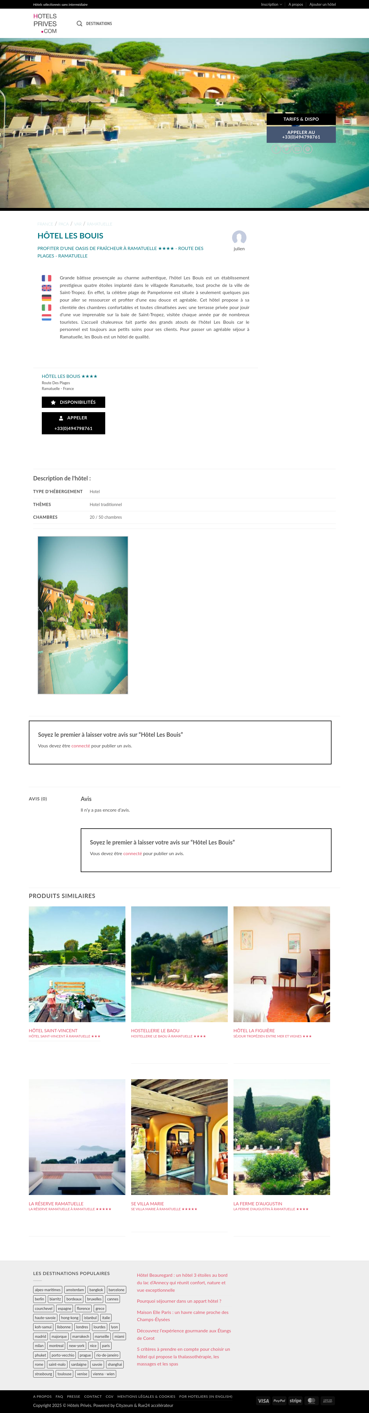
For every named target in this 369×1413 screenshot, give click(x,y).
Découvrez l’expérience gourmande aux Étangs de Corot (184, 1334)
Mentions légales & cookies (146, 1396)
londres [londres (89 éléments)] (82, 1327)
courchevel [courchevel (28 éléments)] (43, 1308)
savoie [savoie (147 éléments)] (97, 1364)
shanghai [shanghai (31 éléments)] (115, 1364)
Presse (73, 1396)
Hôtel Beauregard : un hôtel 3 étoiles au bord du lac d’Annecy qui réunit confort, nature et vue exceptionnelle (182, 1282)
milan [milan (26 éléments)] (39, 1345)
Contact (93, 1396)
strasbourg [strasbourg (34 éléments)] (43, 1374)
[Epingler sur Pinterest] (307, 149)
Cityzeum (124, 1405)
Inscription (271, 4)
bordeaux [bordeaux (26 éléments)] (74, 1299)
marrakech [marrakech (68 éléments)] (80, 1336)
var (78, 223)
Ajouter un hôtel (323, 4)
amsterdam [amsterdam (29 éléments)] (75, 1289)
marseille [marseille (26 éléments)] (102, 1336)
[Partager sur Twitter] (286, 149)
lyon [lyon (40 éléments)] (114, 1327)
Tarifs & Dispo (301, 119)
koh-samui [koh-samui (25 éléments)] (43, 1327)
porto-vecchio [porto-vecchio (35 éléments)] (63, 1355)
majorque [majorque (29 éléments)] (59, 1336)
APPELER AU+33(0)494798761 (301, 134)
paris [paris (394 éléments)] (106, 1345)
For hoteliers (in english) (205, 1396)
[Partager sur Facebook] (276, 149)
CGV (110, 1396)
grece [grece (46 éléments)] (99, 1308)
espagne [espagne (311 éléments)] (64, 1308)
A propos (296, 4)
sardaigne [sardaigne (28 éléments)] (78, 1364)
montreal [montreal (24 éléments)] (56, 1345)
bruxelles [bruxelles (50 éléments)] (94, 1299)
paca (64, 223)
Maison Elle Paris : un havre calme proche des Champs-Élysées (183, 1315)
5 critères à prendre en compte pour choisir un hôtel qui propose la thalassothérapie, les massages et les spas (183, 1356)
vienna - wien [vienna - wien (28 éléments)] (103, 1374)
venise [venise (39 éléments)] (82, 1374)
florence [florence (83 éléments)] (83, 1308)
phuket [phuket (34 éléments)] (40, 1355)
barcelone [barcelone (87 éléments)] (117, 1289)
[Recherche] (79, 23)
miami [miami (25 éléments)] (119, 1336)
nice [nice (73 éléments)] (93, 1345)
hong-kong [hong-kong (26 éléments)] (69, 1317)
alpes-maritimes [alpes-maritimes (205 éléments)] (48, 1289)
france (45, 223)
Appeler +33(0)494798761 (73, 423)
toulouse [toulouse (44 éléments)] (64, 1374)
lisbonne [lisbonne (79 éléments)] (64, 1327)
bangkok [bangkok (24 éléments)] (96, 1289)
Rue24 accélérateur (155, 1405)
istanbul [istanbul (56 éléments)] (90, 1317)
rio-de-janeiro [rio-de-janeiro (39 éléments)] (107, 1355)
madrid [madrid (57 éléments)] (40, 1336)
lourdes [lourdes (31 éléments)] (100, 1327)
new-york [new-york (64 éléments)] (76, 1345)
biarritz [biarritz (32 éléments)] (55, 1299)
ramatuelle (99, 223)
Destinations (99, 23)
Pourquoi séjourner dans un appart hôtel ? (179, 1301)
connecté (80, 745)
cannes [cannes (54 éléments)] (112, 1299)
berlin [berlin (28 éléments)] (39, 1299)
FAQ (59, 1396)
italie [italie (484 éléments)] (106, 1317)
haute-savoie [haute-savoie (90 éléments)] (45, 1317)
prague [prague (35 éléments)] (85, 1355)
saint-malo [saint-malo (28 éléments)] (57, 1364)
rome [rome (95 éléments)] (39, 1364)
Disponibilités (73, 402)
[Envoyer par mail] (297, 149)
